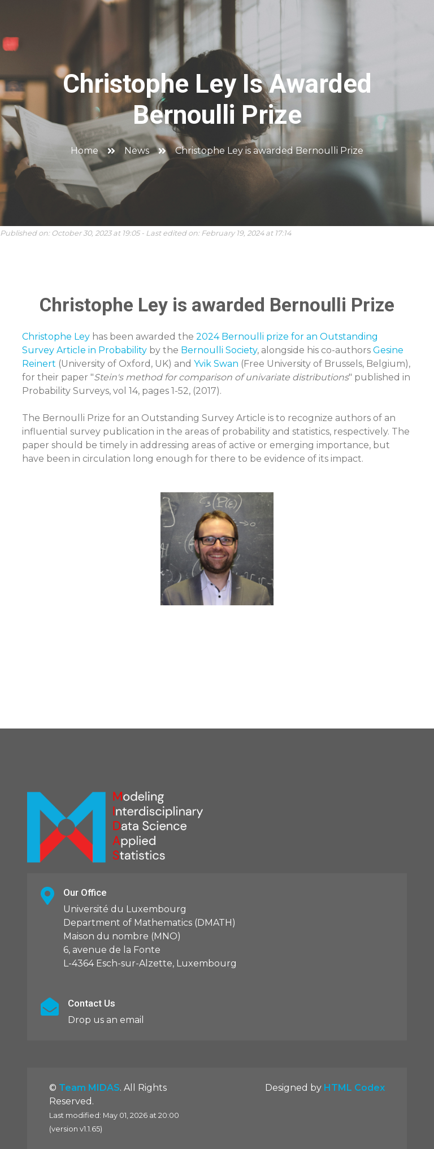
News (136, 150)
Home (84, 150)
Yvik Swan (216, 363)
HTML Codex (354, 1087)
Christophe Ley (56, 336)
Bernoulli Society (219, 350)
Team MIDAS (89, 1087)
